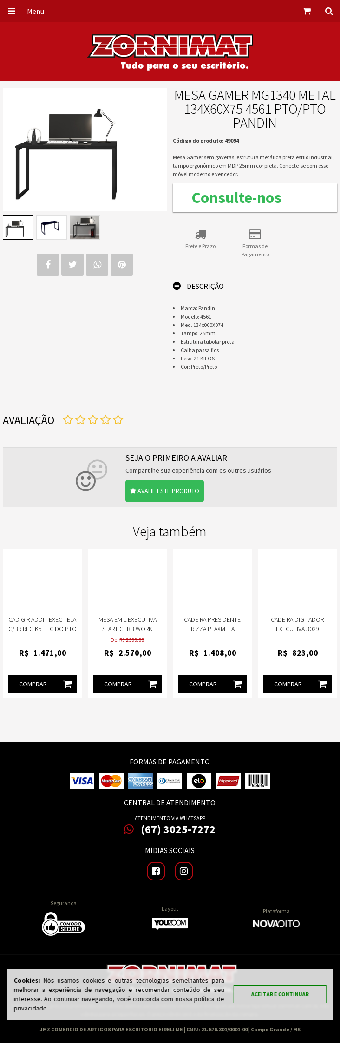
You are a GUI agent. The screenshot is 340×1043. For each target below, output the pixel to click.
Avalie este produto (164, 491)
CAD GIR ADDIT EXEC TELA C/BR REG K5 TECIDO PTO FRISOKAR (42, 628)
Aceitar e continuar (279, 994)
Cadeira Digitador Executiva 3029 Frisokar (297, 628)
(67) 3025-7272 (170, 829)
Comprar (48, 684)
